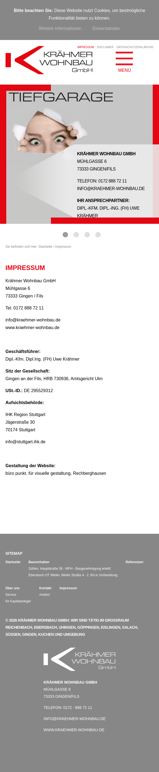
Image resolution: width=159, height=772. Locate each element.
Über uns (12, 588)
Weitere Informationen (60, 28)
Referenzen (134, 562)
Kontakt (45, 588)
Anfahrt (44, 595)
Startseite (45, 247)
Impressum (68, 588)
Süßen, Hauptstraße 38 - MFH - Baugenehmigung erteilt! (70, 569)
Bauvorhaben (39, 562)
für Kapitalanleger (18, 601)
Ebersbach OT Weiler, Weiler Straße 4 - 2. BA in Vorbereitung (73, 575)
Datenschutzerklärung (135, 47)
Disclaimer (105, 47)
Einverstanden (106, 28)
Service (10, 595)
